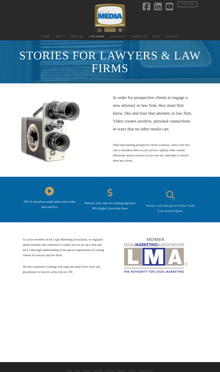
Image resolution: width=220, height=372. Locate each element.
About (77, 370)
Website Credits (146, 370)
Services (87, 370)
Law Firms (97, 370)
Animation (109, 370)
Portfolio (121, 370)
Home (69, 370)
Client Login (187, 4)
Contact (132, 370)
